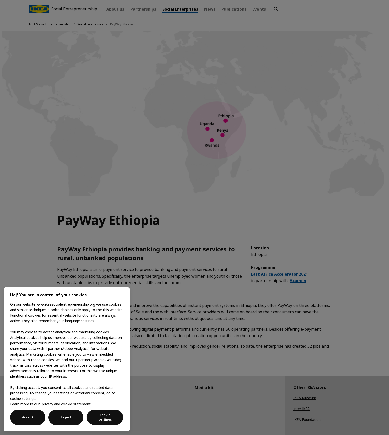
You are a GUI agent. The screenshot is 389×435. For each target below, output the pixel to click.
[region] (67, 359)
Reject (66, 417)
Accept (27, 417)
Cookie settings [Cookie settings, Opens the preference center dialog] (105, 417)
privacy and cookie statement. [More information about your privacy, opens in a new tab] (66, 404)
